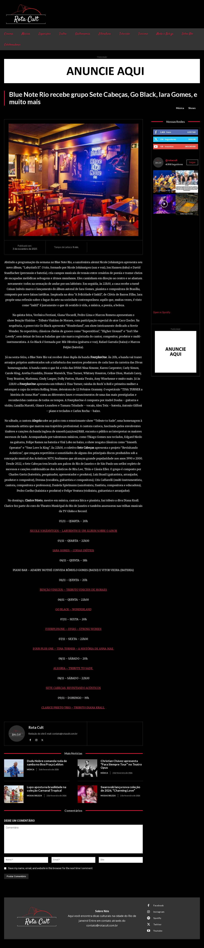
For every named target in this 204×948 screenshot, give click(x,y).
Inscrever (190, 146)
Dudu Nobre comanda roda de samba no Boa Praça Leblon (47, 762)
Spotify (157, 918)
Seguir (192, 139)
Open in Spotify (161, 312)
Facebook (158, 905)
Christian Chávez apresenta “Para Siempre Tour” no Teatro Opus (121, 764)
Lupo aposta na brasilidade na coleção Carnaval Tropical (46, 788)
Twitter (157, 924)
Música (180, 108)
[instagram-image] (164, 181)
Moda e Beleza (34, 795)
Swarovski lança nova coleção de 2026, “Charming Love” (120, 788)
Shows (192, 108)
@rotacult (171, 160)
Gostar (191, 132)
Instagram (158, 911)
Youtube (157, 930)
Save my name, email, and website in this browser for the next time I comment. (50, 868)
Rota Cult (36, 727)
